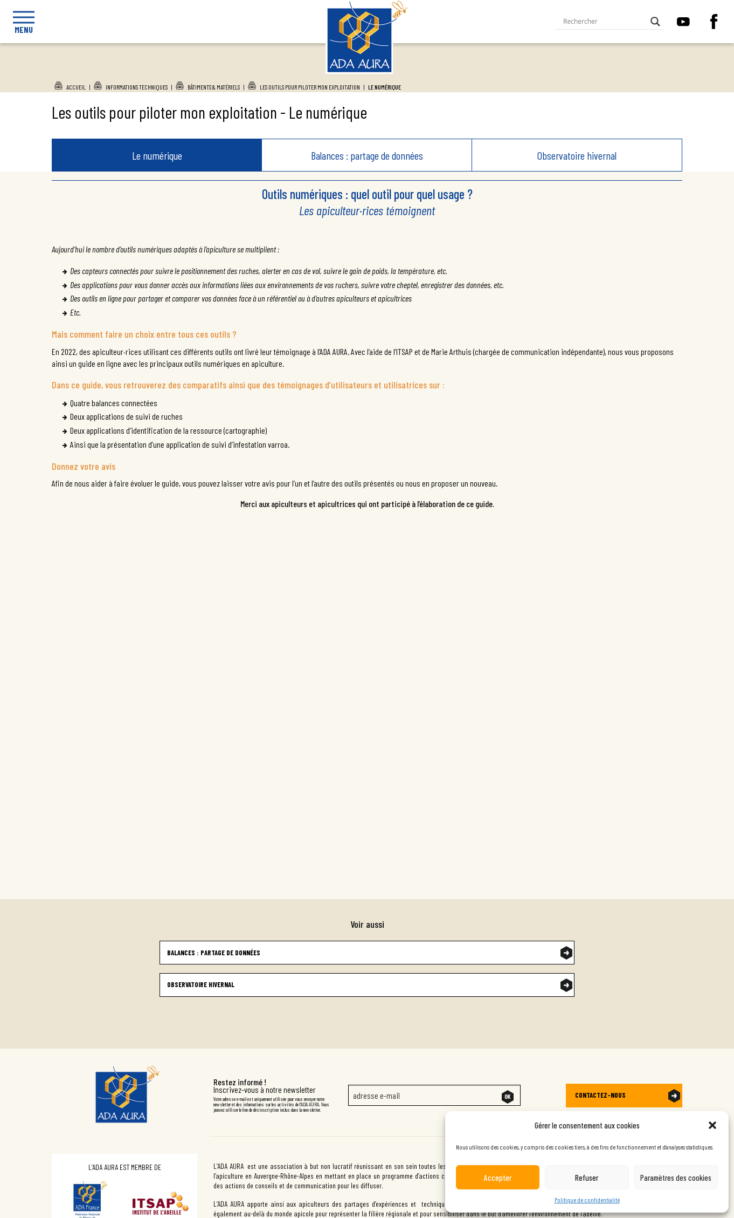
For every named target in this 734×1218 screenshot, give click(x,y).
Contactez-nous (600, 1095)
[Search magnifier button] (655, 21)
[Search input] (604, 21)
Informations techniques (137, 87)
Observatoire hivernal (577, 155)
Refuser (586, 1177)
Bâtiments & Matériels (214, 87)
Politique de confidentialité (587, 1199)
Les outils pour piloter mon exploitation (310, 87)
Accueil (76, 87)
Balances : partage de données (367, 155)
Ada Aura (356, 71)
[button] (712, 1125)
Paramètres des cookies (675, 1177)
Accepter (497, 1177)
